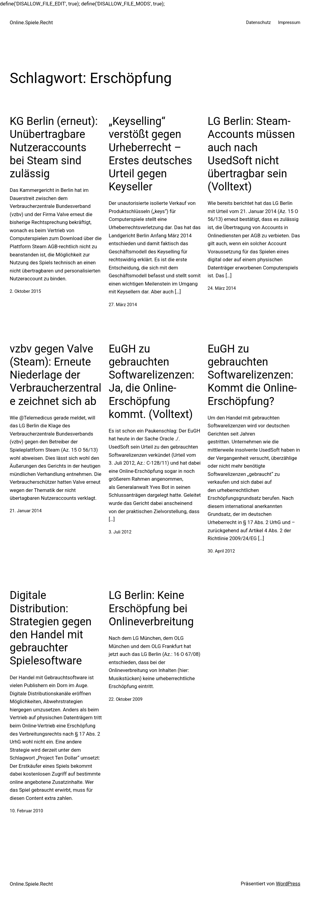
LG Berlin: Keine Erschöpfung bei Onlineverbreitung (151, 608)
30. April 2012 (221, 551)
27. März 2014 (123, 304)
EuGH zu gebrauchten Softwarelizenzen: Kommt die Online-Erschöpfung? (252, 375)
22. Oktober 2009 (126, 699)
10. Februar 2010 (26, 811)
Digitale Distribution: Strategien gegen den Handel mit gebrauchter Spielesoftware (50, 628)
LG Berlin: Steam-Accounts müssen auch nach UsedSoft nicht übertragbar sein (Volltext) (251, 154)
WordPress (288, 884)
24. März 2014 (222, 288)
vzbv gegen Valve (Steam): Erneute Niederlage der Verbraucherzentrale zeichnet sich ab (55, 375)
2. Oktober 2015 (25, 291)
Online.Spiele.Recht (31, 22)
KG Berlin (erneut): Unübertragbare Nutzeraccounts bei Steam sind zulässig (54, 147)
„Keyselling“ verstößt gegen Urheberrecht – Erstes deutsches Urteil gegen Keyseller (150, 154)
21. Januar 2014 (25, 510)
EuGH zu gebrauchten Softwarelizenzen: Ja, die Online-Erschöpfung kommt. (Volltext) (151, 382)
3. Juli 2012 (120, 532)
